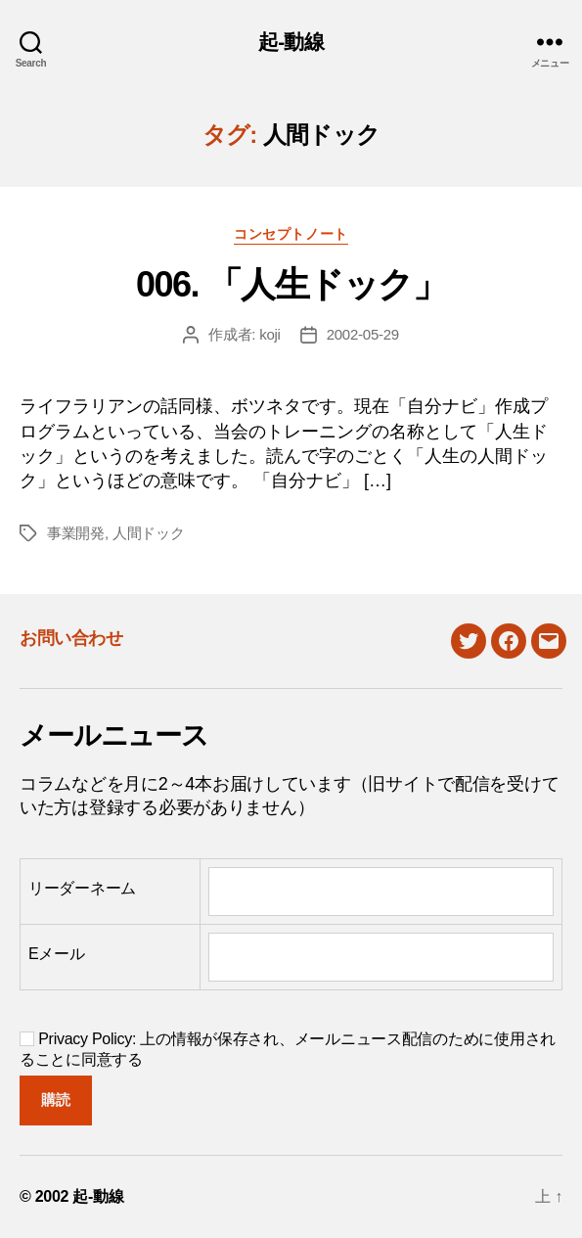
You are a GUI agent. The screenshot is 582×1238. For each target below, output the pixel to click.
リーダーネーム (82, 888)
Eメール (56, 953)
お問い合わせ (71, 638)
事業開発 (76, 533)
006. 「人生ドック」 (291, 284)
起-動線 (291, 41)
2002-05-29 (363, 334)
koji (270, 334)
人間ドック (148, 533)
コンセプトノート (290, 234)
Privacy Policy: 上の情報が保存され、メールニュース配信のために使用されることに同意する (288, 1049)
